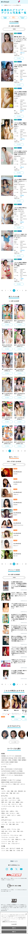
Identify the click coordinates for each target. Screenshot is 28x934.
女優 (4, 831)
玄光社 (15, 758)
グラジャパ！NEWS (22, 18)
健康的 (20, 802)
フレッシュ (6, 804)
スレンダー (6, 798)
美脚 (4, 802)
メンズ (5, 850)
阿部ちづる (22, 52)
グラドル (6, 829)
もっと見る (14, 742)
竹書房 (19, 760)
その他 (20, 850)
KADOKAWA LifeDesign (7, 758)
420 (17, 564)
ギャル (19, 806)
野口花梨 (22, 110)
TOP (2, 5)
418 (10, 564)
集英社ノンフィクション (7, 775)
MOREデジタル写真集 (16, 771)
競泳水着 (22, 791)
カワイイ (6, 815)
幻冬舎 (19, 758)
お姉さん (14, 811)
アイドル (16, 829)
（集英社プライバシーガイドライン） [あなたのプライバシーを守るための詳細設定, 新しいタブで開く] (9, 921)
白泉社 (7, 762)
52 (18, 450)
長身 (12, 802)
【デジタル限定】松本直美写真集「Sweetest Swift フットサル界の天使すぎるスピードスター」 (20, 94)
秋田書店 (3, 756)
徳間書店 (24, 760)
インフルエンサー (8, 839)
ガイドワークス (10, 756)
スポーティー (16, 804)
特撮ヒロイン (20, 839)
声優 (20, 831)
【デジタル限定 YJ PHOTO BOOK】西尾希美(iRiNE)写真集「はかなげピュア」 (20, 153)
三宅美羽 (16, 239)
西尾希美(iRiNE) (17, 156)
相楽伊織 (16, 68)
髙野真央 (16, 267)
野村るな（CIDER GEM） (19, 211)
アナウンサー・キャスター (10, 837)
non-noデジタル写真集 (7, 773)
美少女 (5, 811)
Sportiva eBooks (18, 775)
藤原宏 (21, 79)
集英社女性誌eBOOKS (19, 773)
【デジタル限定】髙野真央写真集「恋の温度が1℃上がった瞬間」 (20, 264)
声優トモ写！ (16, 784)
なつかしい (15, 813)
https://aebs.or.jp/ (4, 910)
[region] (14, 923)
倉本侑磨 (22, 195)
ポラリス (23, 784)
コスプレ (5, 791)
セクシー (16, 815)
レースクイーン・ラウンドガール (12, 835)
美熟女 (5, 813)
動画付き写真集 (5, 782)
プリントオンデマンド (7, 784)
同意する (14, 931)
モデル (12, 831)
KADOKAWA (18, 756)
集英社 (23, 758)
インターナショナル (8, 806)
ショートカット (15, 800)
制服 (14, 791)
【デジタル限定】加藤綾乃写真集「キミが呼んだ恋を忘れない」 (20, 124)
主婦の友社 (4, 760)
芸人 (15, 841)
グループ (20, 822)
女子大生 (5, 833)
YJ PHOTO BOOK (17, 769)
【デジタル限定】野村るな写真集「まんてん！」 (20, 208)
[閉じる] (26, 914)
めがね (5, 793)
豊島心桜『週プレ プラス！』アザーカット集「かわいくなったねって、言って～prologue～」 (20, 39)
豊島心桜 (16, 43)
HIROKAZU (22, 138)
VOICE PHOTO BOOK (15, 782)
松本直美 (16, 98)
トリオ (11, 822)
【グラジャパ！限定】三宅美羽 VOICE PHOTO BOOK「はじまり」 (20, 236)
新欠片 (3, 762)
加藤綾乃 (16, 128)
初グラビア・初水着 (17, 848)
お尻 (4, 800)
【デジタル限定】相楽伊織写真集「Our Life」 (20, 65)
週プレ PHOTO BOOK (7, 769)
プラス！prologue (16, 780)
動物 (13, 850)
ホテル (5, 824)
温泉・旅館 (14, 824)
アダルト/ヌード (15, 843)
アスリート (6, 843)
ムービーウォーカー (6, 764)
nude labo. (4, 786)
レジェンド (6, 841)
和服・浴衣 (15, 793)
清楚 (4, 817)
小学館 (9, 760)
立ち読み (19, 58)
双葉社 (16, 762)
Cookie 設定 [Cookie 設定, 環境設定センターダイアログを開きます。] (14, 924)
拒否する (14, 927)
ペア (4, 822)
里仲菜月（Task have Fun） (19, 184)
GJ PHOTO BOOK (6, 771)
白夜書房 (11, 762)
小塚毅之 (22, 278)
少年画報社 (14, 760)
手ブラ (5, 848)
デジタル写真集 (5, 18)
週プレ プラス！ (14, 18)
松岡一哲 (22, 167)
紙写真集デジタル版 (6, 780)
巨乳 (16, 798)
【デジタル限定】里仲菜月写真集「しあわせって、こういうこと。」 (20, 181)
